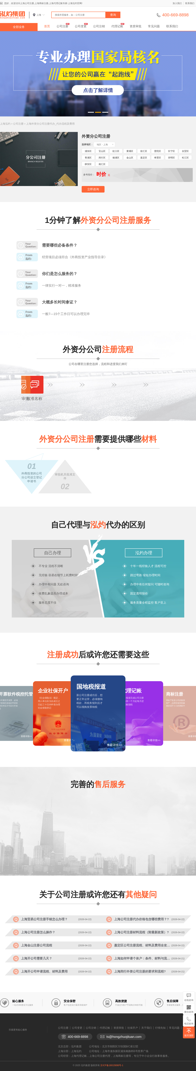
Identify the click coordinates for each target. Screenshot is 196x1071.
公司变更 (81, 26)
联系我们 (189, 3)
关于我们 (146, 1027)
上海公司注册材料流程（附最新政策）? (141, 932)
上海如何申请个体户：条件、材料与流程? (142, 958)
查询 (113, 14)
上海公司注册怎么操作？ (38, 932)
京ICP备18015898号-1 (111, 1065)
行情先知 (160, 1027)
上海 (39, 15)
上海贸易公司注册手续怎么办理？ (44, 919)
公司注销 (99, 26)
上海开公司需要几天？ (36, 958)
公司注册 (62, 26)
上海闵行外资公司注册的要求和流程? (140, 971)
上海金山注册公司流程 (36, 945)
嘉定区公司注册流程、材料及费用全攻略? (142, 945)
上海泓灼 (5, 123)
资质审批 (135, 26)
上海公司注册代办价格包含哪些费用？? (141, 919)
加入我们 (177, 3)
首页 (47, 26)
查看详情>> (114, 745)
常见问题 (154, 26)
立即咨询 (93, 189)
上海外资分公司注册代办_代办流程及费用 (50, 123)
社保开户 (132, 1027)
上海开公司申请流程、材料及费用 (44, 971)
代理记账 (117, 26)
